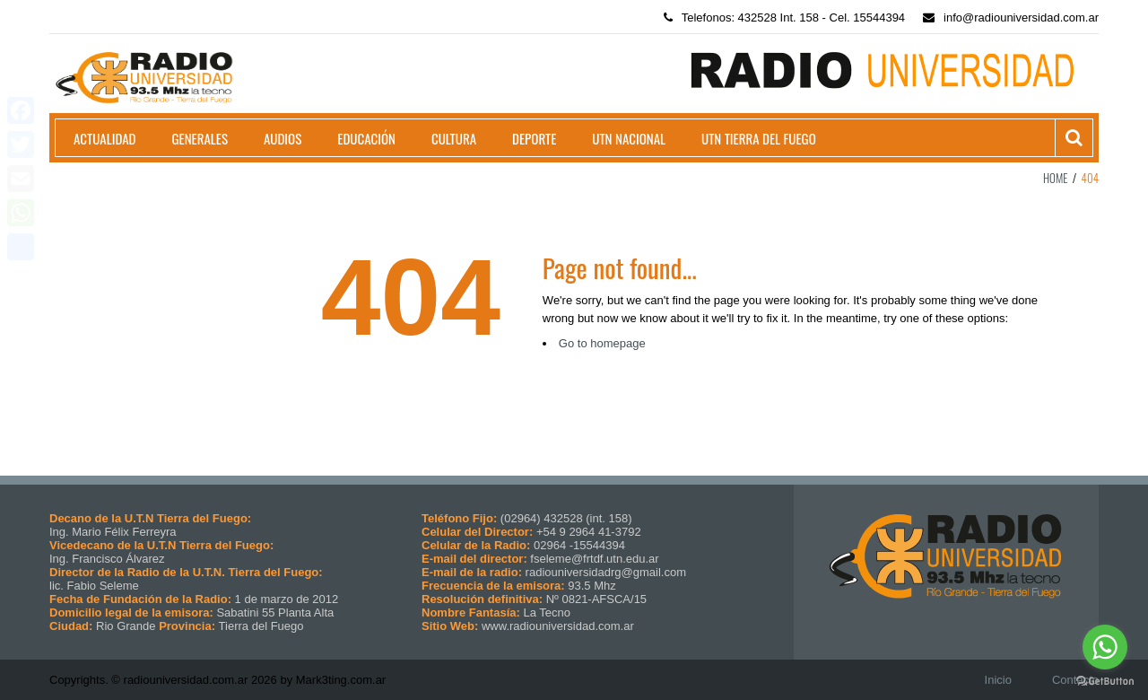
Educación (366, 138)
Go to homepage (602, 343)
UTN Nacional (628, 138)
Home (1055, 178)
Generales (200, 138)
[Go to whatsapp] (1105, 647)
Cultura (453, 138)
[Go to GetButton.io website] (1105, 681)
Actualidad (105, 138)
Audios (282, 138)
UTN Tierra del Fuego (758, 138)
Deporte (534, 138)
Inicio (998, 680)
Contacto (1075, 680)
